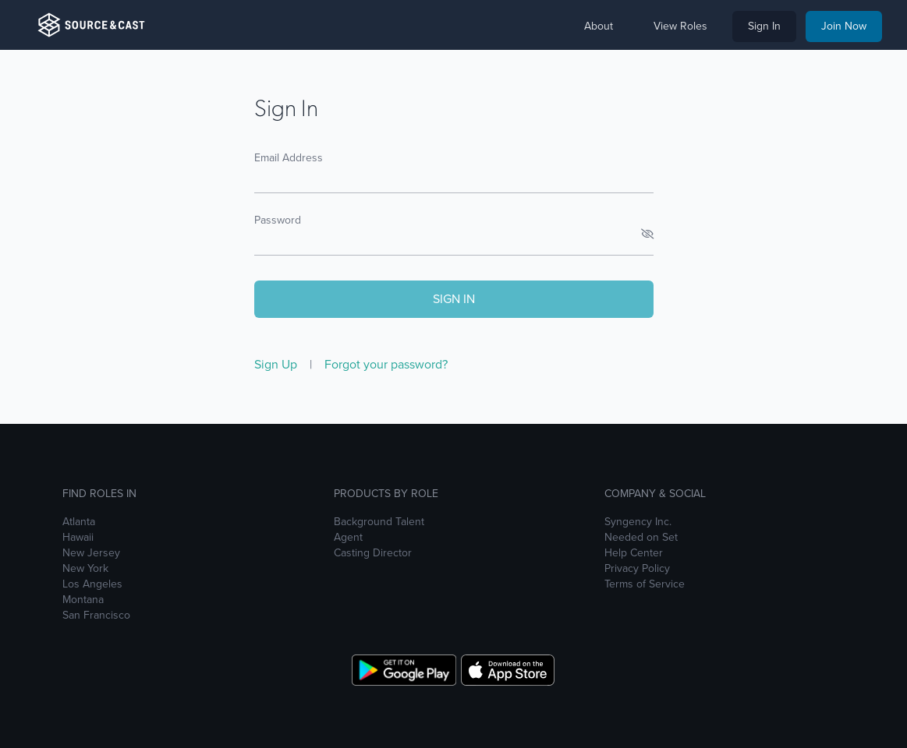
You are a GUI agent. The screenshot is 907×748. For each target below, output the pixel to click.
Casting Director (373, 553)
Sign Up (277, 364)
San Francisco (96, 615)
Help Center (633, 553)
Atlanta (78, 522)
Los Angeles (92, 584)
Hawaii (78, 537)
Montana (83, 600)
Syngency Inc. (637, 522)
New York (85, 569)
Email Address (288, 158)
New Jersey (91, 553)
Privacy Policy (637, 569)
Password (277, 220)
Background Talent (379, 522)
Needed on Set (641, 537)
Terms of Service (644, 584)
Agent (348, 537)
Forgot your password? (386, 364)
